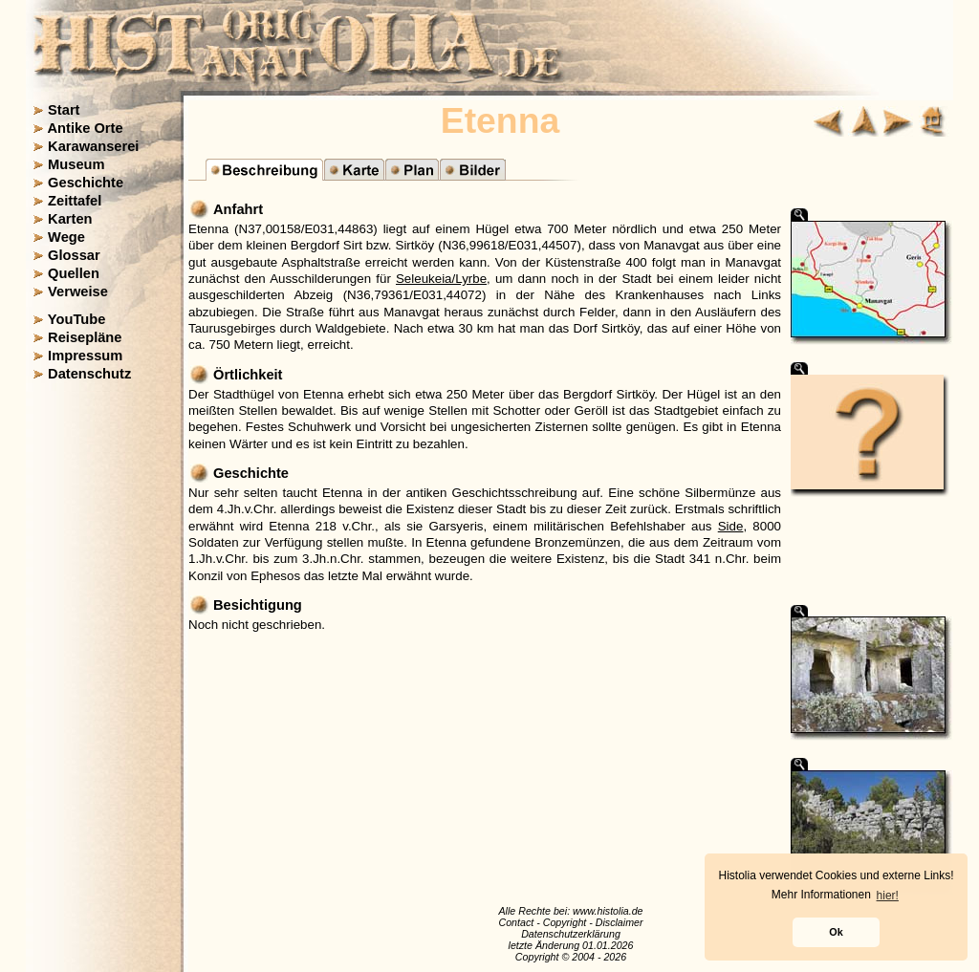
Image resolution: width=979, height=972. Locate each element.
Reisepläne (84, 337)
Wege (66, 237)
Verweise (78, 291)
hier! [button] (888, 895)
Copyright (565, 922)
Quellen (73, 273)
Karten (70, 219)
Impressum (85, 355)
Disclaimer (619, 922)
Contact (515, 922)
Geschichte (85, 182)
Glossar (74, 255)
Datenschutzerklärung (570, 934)
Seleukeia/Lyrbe (441, 278)
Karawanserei (93, 146)
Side (731, 526)
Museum (76, 164)
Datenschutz (89, 373)
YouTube (77, 319)
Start (63, 110)
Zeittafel (74, 200)
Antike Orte (85, 128)
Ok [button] (835, 932)
